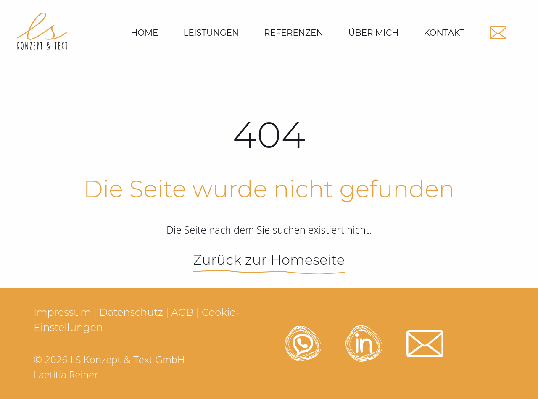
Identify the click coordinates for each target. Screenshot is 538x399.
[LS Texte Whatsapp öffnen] (303, 344)
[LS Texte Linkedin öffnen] (363, 344)
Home (144, 33)
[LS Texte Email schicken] (498, 33)
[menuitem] (211, 33)
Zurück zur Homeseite (269, 260)
